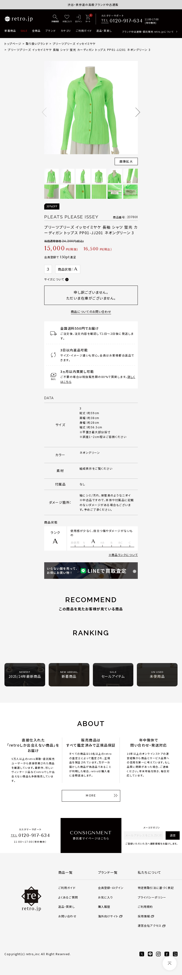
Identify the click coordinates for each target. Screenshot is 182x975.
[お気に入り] (67, 19)
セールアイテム (113, 675)
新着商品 (10, 30)
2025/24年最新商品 (25, 675)
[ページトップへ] (170, 963)
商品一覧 (65, 872)
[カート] (87, 19)
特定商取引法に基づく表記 (156, 888)
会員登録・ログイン (111, 888)
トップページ (12, 43)
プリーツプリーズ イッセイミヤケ (74, 43)
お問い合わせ (67, 916)
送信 (172, 835)
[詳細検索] (55, 19)
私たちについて (149, 872)
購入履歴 (104, 907)
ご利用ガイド (84, 30)
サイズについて (54, 279)
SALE (24, 30)
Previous (44, 112)
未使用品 (157, 675)
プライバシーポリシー (152, 897)
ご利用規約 (145, 907)
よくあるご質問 (68, 897)
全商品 (36, 30)
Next (137, 112)
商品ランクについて (125, 555)
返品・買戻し (104, 30)
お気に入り (105, 897)
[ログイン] (78, 19)
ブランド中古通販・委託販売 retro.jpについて (148, 31)
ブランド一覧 (107, 872)
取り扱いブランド (37, 43)
